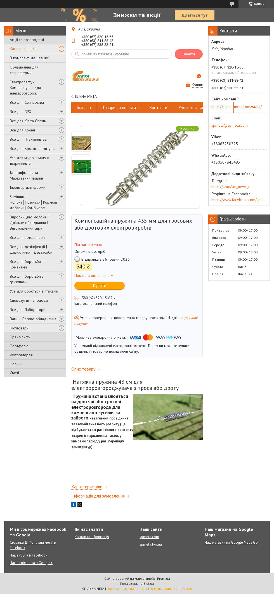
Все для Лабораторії (27, 309)
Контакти (158, 107)
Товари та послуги (119, 107)
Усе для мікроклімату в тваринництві (29, 160)
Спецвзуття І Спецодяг (29, 300)
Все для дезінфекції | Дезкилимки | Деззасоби (31, 249)
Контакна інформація (92, 536)
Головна (84, 107)
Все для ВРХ (20, 111)
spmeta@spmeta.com (229, 125)
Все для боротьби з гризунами (27, 279)
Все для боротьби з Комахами (27, 264)
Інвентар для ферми (27, 187)
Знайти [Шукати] (189, 54)
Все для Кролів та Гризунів (32, 148)
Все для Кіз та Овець (28, 120)
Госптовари (19, 328)
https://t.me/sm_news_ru (231, 186)
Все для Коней (22, 130)
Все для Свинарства (27, 102)
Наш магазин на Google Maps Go (231, 542)
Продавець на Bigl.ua (137, 583)
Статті (14, 372)
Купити (99, 285)
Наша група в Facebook (28, 555)
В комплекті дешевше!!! (30, 57)
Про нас (246, 107)
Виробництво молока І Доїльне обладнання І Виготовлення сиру (29, 222)
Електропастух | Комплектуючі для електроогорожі (25, 87)
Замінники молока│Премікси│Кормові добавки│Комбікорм (33, 202)
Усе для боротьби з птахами (34, 291)
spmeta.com (149, 536)
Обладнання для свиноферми (24, 70)
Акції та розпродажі (27, 39)
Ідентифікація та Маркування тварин (26, 175)
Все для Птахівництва (28, 139)
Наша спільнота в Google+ (31, 562)
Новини (16, 363)
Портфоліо (19, 345)
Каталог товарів (23, 48)
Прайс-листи (20, 337)
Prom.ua (163, 578)
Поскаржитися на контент (127, 588)
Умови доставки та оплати (203, 107)
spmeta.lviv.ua (151, 544)
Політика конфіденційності (171, 588)
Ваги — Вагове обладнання (33, 318)
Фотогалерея (21, 354)
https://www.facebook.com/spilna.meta (239, 199)
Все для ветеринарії (27, 237)
